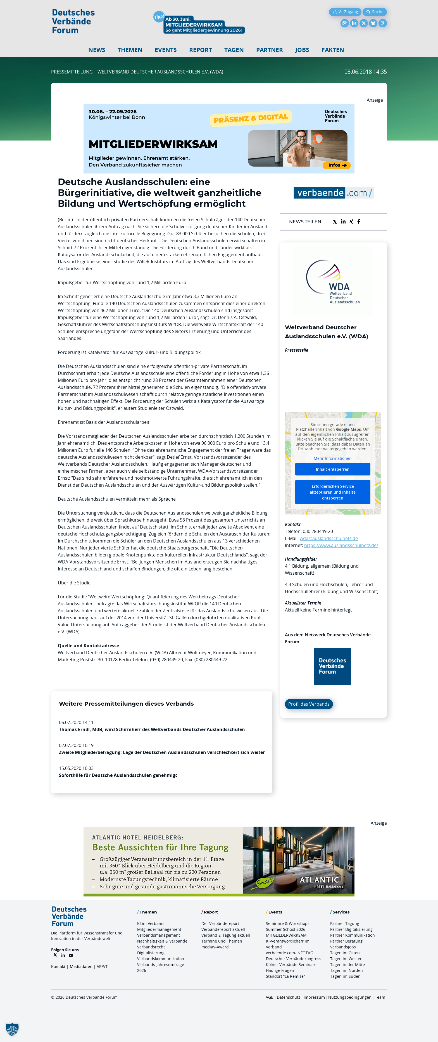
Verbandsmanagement (158, 935)
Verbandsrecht (151, 947)
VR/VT (102, 966)
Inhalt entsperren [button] (332, 469)
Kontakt (58, 966)
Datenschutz (288, 997)
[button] (12, 1029)
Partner (269, 50)
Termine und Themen (221, 941)
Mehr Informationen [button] (333, 458)
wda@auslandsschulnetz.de (329, 538)
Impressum (314, 997)
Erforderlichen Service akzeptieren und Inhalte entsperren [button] (333, 492)
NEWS (96, 50)
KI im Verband (150, 923)
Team (380, 997)
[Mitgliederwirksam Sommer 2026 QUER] (219, 107)
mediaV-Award (215, 947)
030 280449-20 (318, 531)
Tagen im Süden (345, 976)
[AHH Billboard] (219, 830)
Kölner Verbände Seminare (291, 964)
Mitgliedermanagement (159, 929)
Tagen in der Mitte (347, 964)
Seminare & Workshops (288, 923)
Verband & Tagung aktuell (225, 935)
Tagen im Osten (345, 952)
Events (166, 50)
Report (200, 50)
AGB (269, 997)
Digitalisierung (151, 952)
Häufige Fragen (280, 970)
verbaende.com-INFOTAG (289, 952)
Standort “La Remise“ (285, 976)
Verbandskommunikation (160, 958)
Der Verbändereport (220, 923)
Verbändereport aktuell (223, 929)
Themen (130, 50)
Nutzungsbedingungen (350, 997)
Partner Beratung (346, 941)
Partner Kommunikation (352, 935)
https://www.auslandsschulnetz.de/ (341, 545)
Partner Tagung (344, 923)
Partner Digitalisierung (351, 929)
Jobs (302, 50)
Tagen (234, 50)
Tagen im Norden (346, 970)
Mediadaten (81, 966)
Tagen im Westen (346, 958)
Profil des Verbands (309, 704)
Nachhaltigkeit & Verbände (162, 941)
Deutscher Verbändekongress (293, 958)
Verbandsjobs (343, 947)
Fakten (333, 50)
